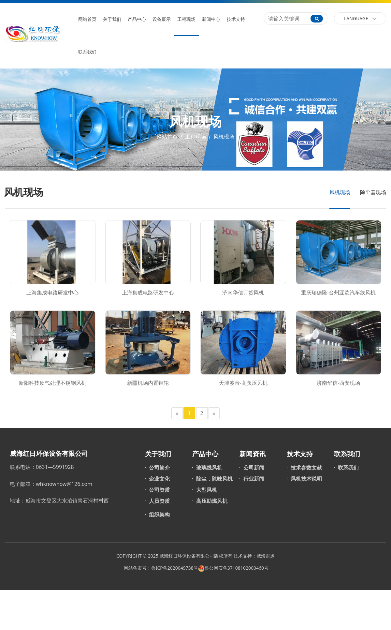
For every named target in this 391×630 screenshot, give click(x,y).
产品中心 (137, 19)
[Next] (214, 413)
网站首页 (87, 19)
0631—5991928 (55, 467)
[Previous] (176, 413)
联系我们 (87, 52)
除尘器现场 (373, 192)
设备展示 (161, 19)
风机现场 (223, 137)
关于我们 (112, 19)
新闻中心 (211, 19)
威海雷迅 (265, 556)
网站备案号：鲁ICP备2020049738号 (160, 568)
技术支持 (236, 19)
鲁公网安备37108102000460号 (236, 568)
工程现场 (186, 19)
